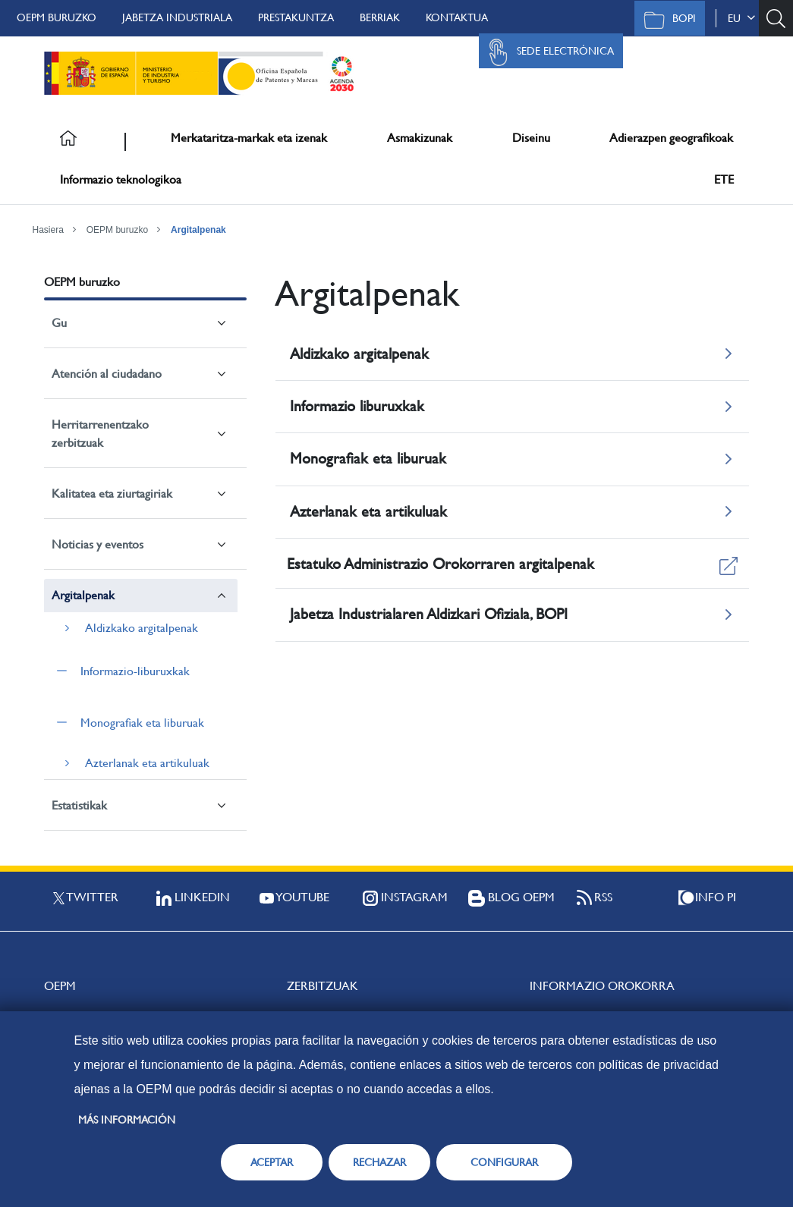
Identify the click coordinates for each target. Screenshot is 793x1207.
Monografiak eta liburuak (142, 722)
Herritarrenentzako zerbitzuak (100, 433)
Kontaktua (457, 17)
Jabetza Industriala (177, 17)
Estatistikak (79, 805)
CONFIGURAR (504, 1162)
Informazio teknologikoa (120, 179)
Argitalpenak (198, 230)
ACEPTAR (271, 1162)
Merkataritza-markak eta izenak (249, 137)
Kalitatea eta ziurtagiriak (112, 493)
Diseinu (531, 137)
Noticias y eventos (97, 544)
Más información (126, 1120)
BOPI (666, 20)
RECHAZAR (379, 1162)
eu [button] (741, 18)
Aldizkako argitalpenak (141, 628)
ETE (724, 179)
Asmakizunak (419, 137)
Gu (59, 323)
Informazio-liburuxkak (135, 671)
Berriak (380, 17)
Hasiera (48, 230)
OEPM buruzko (56, 17)
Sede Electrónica (547, 52)
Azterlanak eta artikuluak (147, 763)
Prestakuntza (296, 17)
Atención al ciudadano (107, 373)
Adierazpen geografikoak (671, 137)
